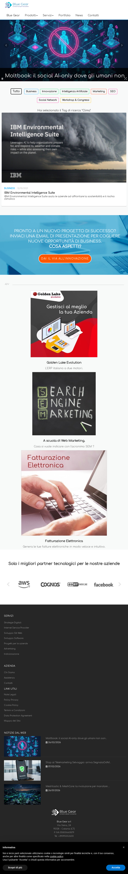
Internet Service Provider (16, 628)
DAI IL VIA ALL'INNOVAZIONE (65, 258)
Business (31, 91)
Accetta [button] (116, 867)
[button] (123, 847)
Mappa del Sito (12, 721)
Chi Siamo (9, 672)
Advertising (10, 649)
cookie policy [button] (56, 856)
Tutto (16, 91)
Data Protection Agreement (18, 716)
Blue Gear (13, 15)
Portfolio (64, 15)
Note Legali (10, 694)
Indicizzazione (11, 654)
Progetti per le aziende (16, 643)
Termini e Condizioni (14, 710)
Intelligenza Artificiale (74, 91)
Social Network (48, 100)
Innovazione (49, 91)
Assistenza (9, 678)
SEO (113, 91)
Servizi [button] (48, 15)
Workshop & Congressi (75, 100)
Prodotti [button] (31, 15)
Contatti (93, 15)
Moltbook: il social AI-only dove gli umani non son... (76, 738)
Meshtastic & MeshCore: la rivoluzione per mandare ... (78, 786)
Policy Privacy (11, 700)
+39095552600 (66, 836)
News (79, 15)
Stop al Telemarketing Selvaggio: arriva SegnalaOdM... (78, 762)
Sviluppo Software (13, 638)
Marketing (99, 91)
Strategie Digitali (12, 622)
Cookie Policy (11, 705)
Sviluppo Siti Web (13, 633)
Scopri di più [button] (15, 867)
